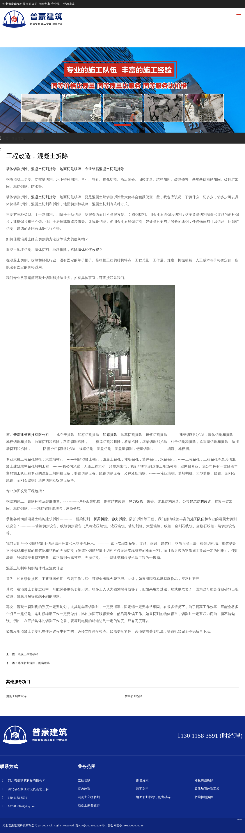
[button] (122, 125)
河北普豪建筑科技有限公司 (27, 435)
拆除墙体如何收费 (85, 250)
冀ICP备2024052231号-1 (91, 825)
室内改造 (84, 788)
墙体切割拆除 (17, 169)
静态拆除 (110, 435)
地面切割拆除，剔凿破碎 (34, 663)
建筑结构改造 (200, 501)
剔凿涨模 (142, 780)
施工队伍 (197, 519)
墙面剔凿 (142, 788)
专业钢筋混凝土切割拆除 (104, 169)
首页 (6, 138)
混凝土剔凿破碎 (28, 654)
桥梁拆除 (101, 519)
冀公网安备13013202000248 (126, 825)
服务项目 (17, 138)
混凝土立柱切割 (89, 797)
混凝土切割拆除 (43, 169)
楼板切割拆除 (204, 780)
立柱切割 (84, 780)
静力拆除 (136, 501)
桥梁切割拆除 (204, 797)
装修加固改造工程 (207, 788)
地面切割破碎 (70, 169)
